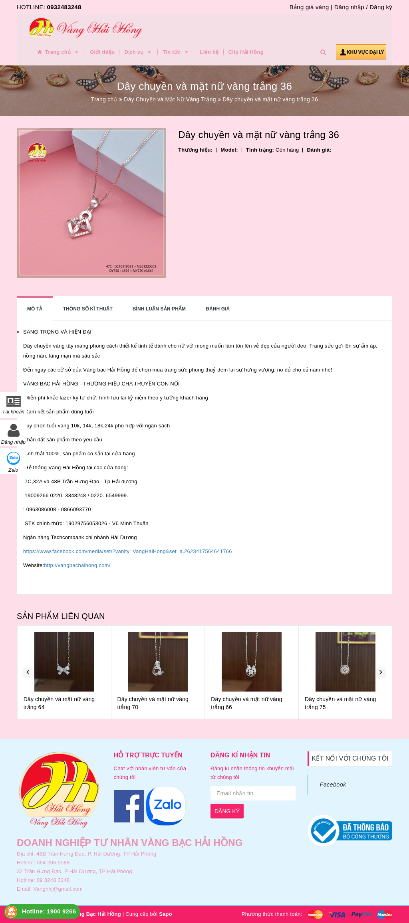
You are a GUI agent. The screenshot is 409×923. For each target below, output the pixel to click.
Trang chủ (58, 52)
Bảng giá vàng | (311, 7)
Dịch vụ (138, 52)
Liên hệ (209, 52)
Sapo (165, 914)
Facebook (333, 784)
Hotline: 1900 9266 (49, 911)
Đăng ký (380, 7)
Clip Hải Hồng (246, 52)
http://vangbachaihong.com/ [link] (77, 565)
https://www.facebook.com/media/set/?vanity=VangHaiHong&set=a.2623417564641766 (127, 551)
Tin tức (176, 52)
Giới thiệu (102, 52)
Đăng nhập (349, 7)
